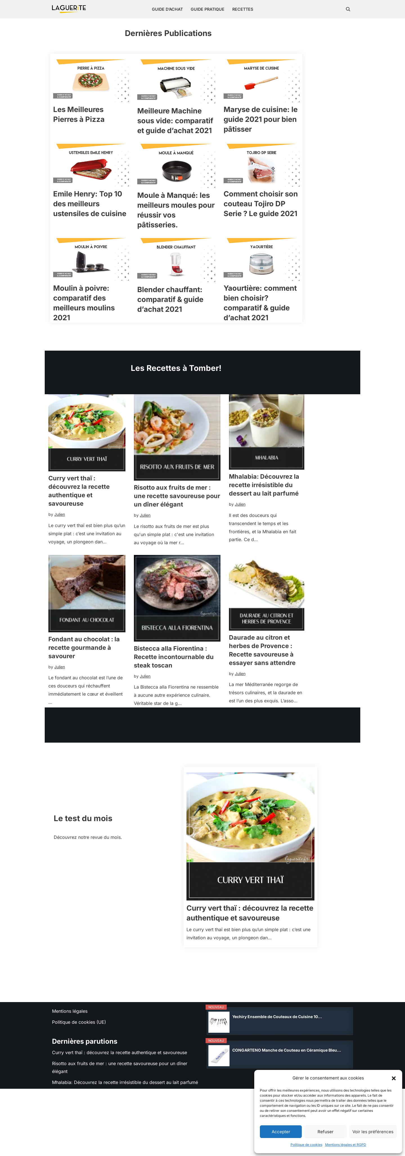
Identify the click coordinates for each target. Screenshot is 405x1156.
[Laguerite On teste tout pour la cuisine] (69, 9)
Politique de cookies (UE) (79, 1074)
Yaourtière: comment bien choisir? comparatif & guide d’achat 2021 (306, 323)
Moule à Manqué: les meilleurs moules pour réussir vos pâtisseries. (198, 229)
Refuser (326, 1131)
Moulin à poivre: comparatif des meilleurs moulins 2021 (95, 323)
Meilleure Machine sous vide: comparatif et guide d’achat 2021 (201, 134)
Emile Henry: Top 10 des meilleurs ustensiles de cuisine (97, 227)
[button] (394, 1078)
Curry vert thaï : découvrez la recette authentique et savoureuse (92, 521)
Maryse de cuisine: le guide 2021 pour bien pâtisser (301, 132)
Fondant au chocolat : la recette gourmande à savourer (87, 692)
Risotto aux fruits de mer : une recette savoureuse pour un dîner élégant (200, 532)
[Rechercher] (348, 9)
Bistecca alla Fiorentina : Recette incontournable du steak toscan (194, 703)
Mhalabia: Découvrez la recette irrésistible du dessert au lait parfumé (303, 519)
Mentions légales (69, 1064)
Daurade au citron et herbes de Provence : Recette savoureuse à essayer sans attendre (310, 695)
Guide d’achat (167, 9)
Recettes (243, 9)
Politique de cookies (306, 1144)
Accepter (281, 1131)
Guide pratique (207, 9)
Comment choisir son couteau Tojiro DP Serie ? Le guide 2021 (304, 227)
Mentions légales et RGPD (345, 1144)
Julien (59, 540)
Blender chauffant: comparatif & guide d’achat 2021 (189, 325)
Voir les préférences (372, 1131)
